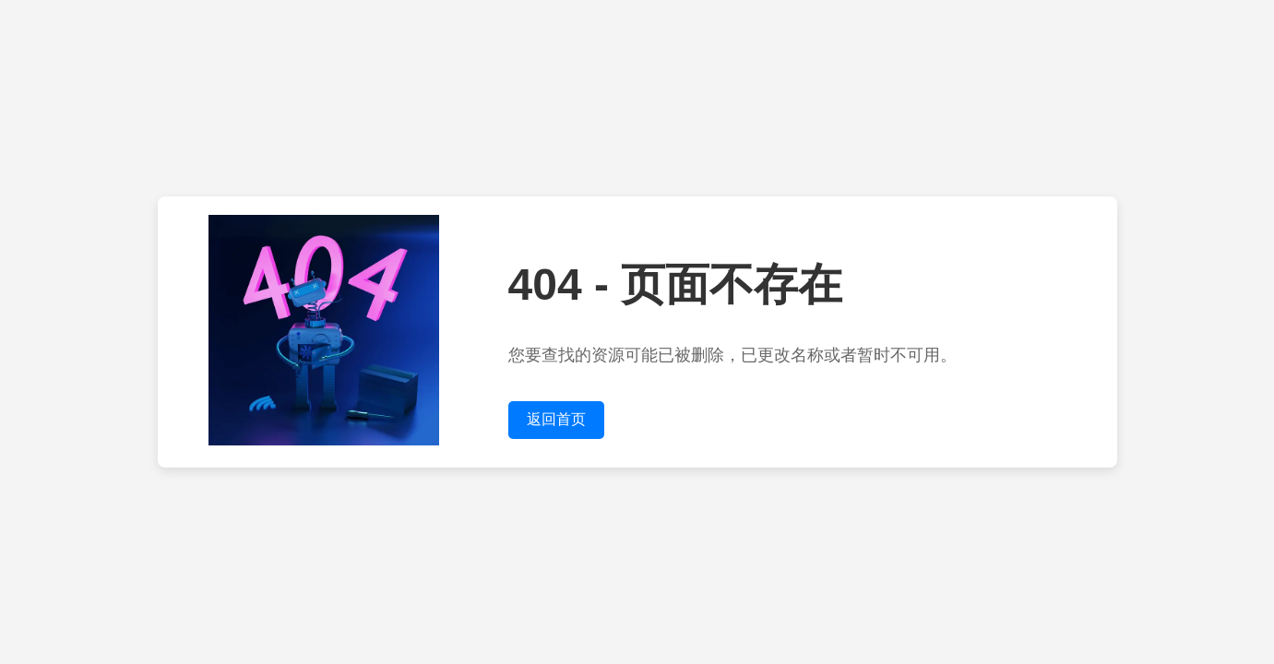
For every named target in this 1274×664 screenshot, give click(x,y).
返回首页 (556, 419)
